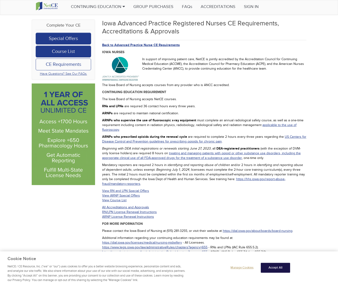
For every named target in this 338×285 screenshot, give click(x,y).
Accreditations (225, 6)
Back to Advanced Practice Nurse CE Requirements (141, 45)
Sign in (258, 6)
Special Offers (63, 38)
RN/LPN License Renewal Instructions (129, 212)
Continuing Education (105, 6)
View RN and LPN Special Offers (125, 191)
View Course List (114, 200)
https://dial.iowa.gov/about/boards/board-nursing (257, 231)
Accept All (275, 268)
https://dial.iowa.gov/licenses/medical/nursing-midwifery (142, 243)
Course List (63, 51)
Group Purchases (161, 6)
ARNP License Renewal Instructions (128, 217)
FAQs (194, 6)
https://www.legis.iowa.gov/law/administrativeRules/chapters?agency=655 (154, 247)
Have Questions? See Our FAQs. (63, 74)
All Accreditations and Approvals (125, 207)
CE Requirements (63, 64)
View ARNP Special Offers (121, 196)
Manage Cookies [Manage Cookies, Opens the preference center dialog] (242, 268)
